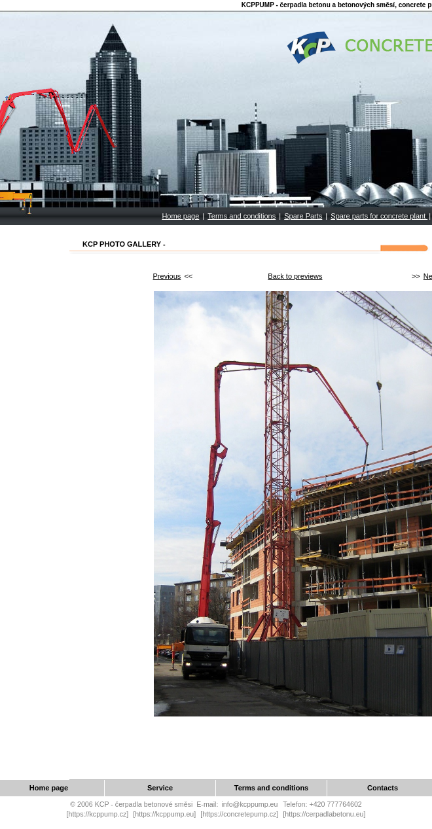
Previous (167, 276)
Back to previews (295, 276)
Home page (180, 216)
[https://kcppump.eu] (164, 814)
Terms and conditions (241, 216)
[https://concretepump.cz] (239, 814)
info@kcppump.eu (249, 804)
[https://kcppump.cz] (98, 814)
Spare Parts (303, 216)
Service (160, 788)
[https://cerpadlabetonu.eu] (324, 814)
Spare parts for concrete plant (379, 216)
